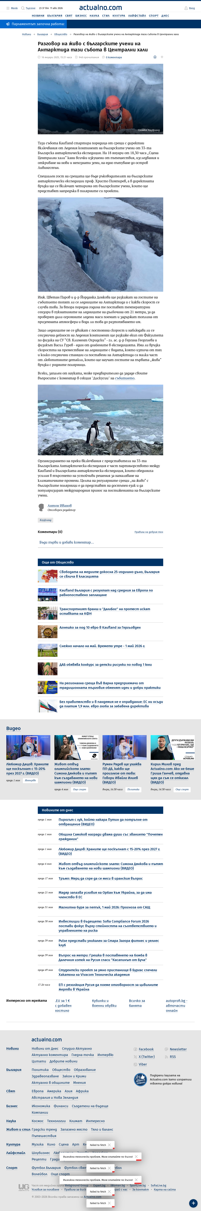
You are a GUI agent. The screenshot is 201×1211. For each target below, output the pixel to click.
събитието (124, 378)
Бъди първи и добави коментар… (66, 542)
